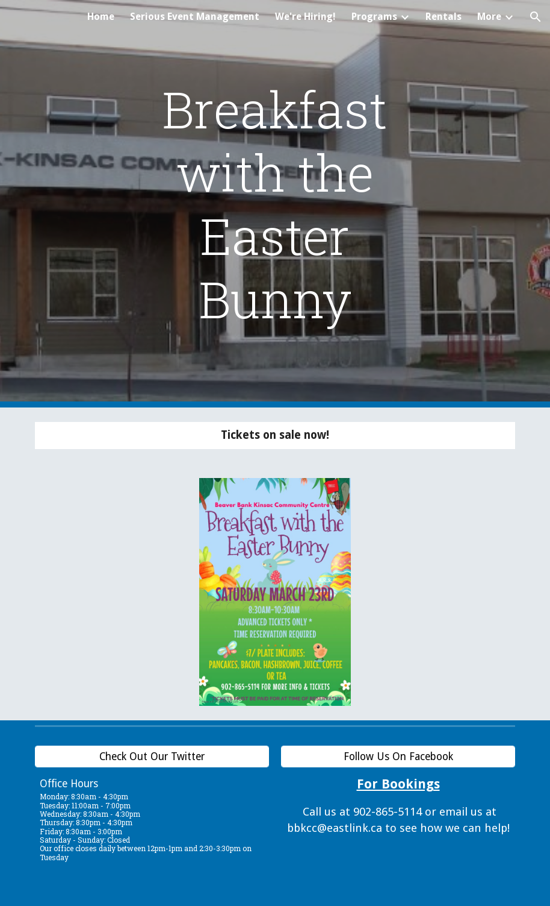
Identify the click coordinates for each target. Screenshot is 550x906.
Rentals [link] (443, 16)
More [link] (489, 16)
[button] (535, 16)
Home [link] (100, 16)
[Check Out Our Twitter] (152, 757)
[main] (275, 203)
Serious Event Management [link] (194, 16)
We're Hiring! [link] (305, 16)
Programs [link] (374, 16)
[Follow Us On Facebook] (398, 757)
